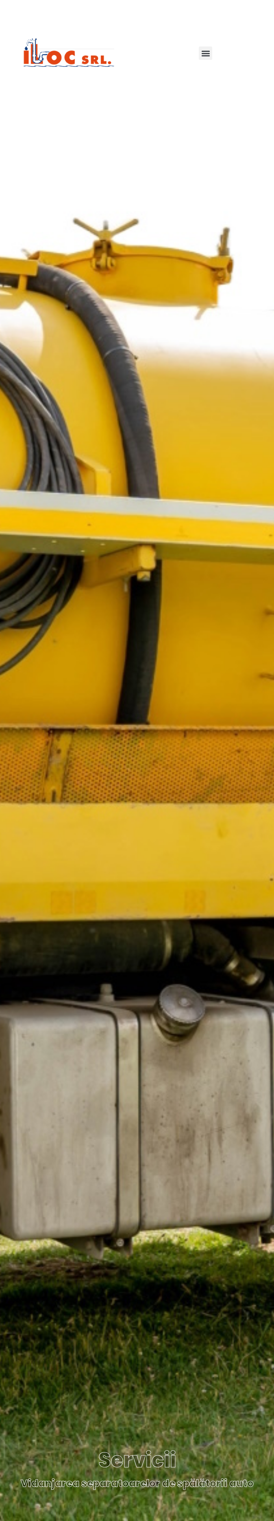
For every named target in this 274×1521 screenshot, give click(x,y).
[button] (205, 53)
